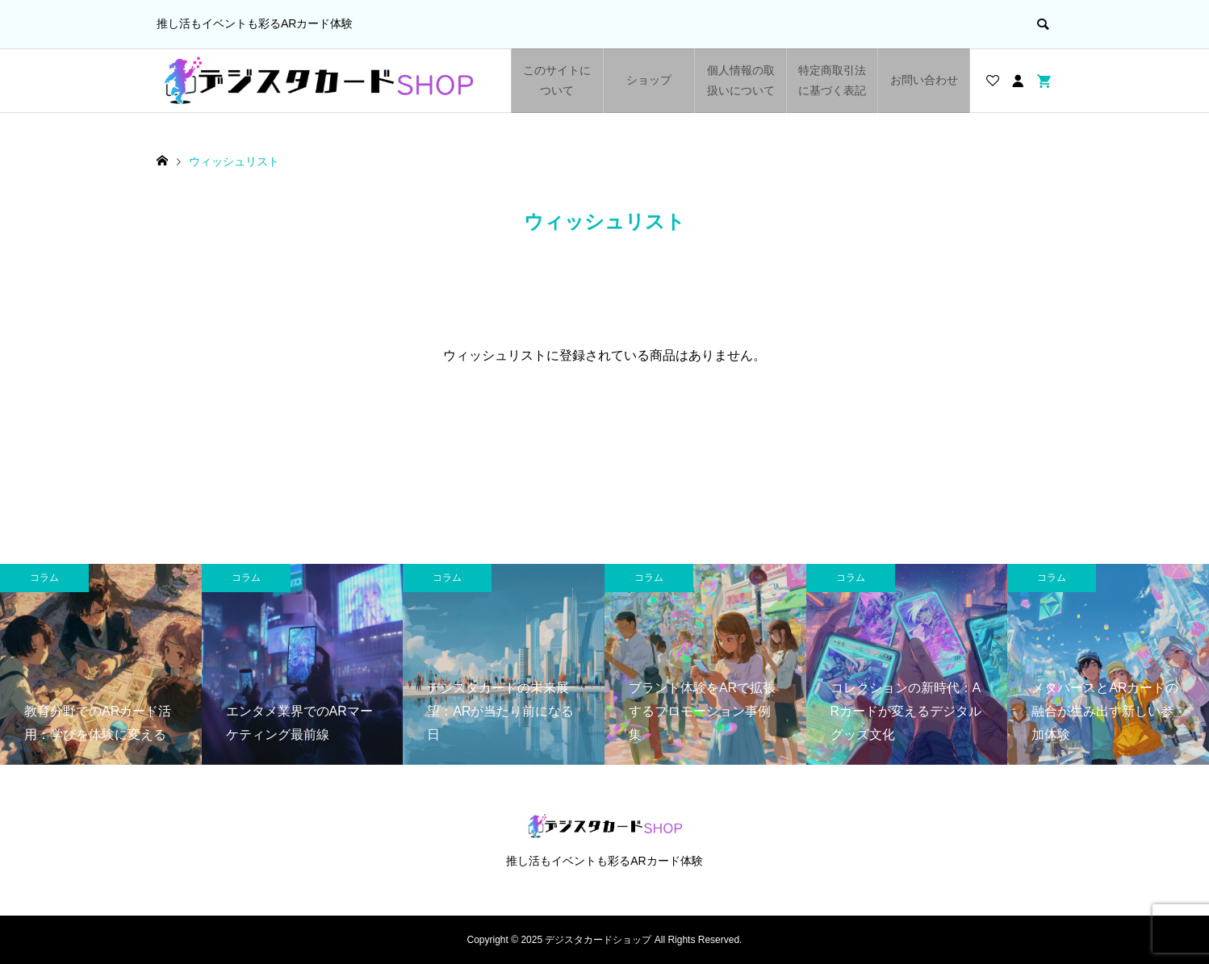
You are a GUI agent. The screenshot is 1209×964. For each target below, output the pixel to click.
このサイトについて (557, 80)
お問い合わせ (924, 79)
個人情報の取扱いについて (741, 80)
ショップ (648, 79)
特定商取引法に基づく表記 (832, 80)
